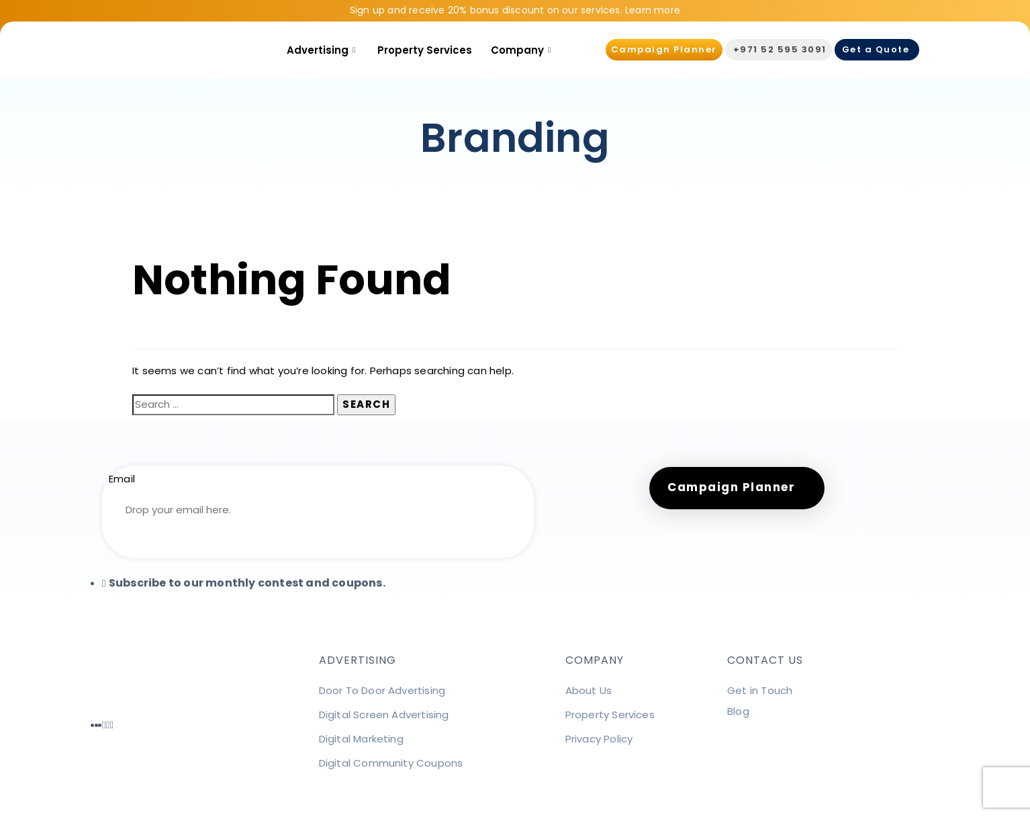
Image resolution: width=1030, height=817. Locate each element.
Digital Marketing (361, 739)
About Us (588, 690)
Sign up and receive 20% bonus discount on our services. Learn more (515, 10)
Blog (738, 711)
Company (522, 50)
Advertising (323, 50)
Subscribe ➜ (317, 547)
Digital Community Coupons (391, 763)
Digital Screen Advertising (384, 714)
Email (122, 479)
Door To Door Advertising (382, 690)
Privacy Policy (599, 739)
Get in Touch (759, 690)
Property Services (424, 50)
